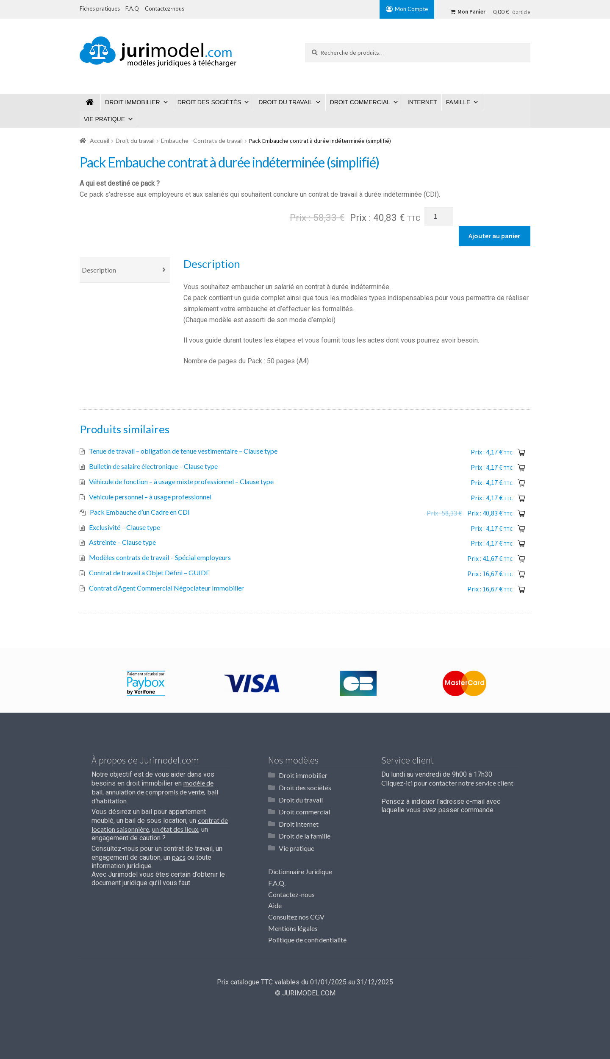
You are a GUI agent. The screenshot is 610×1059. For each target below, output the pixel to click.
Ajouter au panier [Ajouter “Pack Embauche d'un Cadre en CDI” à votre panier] (521, 513)
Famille (458, 102)
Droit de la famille (304, 833)
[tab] (125, 270)
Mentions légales (293, 925)
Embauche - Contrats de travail (202, 140)
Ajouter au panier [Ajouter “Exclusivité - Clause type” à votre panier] (521, 528)
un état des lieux (175, 829)
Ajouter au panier (494, 235)
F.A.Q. (277, 880)
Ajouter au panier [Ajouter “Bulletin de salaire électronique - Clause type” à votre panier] (521, 467)
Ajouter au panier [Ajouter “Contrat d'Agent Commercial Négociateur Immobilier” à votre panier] (521, 589)
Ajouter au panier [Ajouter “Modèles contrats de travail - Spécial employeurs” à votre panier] (521, 559)
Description (99, 270)
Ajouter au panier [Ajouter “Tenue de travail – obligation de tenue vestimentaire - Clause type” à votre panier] (521, 452)
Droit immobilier (132, 102)
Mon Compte (411, 9)
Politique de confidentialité (307, 937)
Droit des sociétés (209, 102)
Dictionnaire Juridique (300, 868)
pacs (179, 857)
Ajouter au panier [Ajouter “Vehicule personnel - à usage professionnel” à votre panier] (521, 498)
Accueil (99, 140)
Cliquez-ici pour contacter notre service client (447, 783)
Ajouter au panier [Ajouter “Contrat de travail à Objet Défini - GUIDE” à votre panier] (521, 574)
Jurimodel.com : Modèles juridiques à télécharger (90, 102)
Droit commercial (360, 102)
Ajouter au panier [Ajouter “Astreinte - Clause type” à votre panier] (521, 543)
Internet (422, 102)
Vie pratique (104, 119)
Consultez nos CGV (296, 914)
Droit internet (299, 822)
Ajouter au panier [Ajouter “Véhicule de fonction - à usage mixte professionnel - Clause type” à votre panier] (521, 483)
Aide (275, 902)
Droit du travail (285, 102)
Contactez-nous (291, 891)
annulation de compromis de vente (154, 792)
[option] (145, 683)
